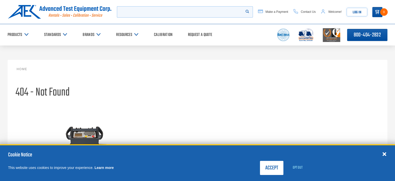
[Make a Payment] (273, 12)
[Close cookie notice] (384, 153)
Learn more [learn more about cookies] (104, 168)
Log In (357, 12)
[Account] (331, 12)
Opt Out (298, 168)
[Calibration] (163, 35)
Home (22, 69)
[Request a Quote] (200, 35)
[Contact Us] (304, 12)
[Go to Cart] (377, 12)
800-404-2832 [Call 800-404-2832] (367, 35)
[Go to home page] (60, 12)
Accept (271, 168)
